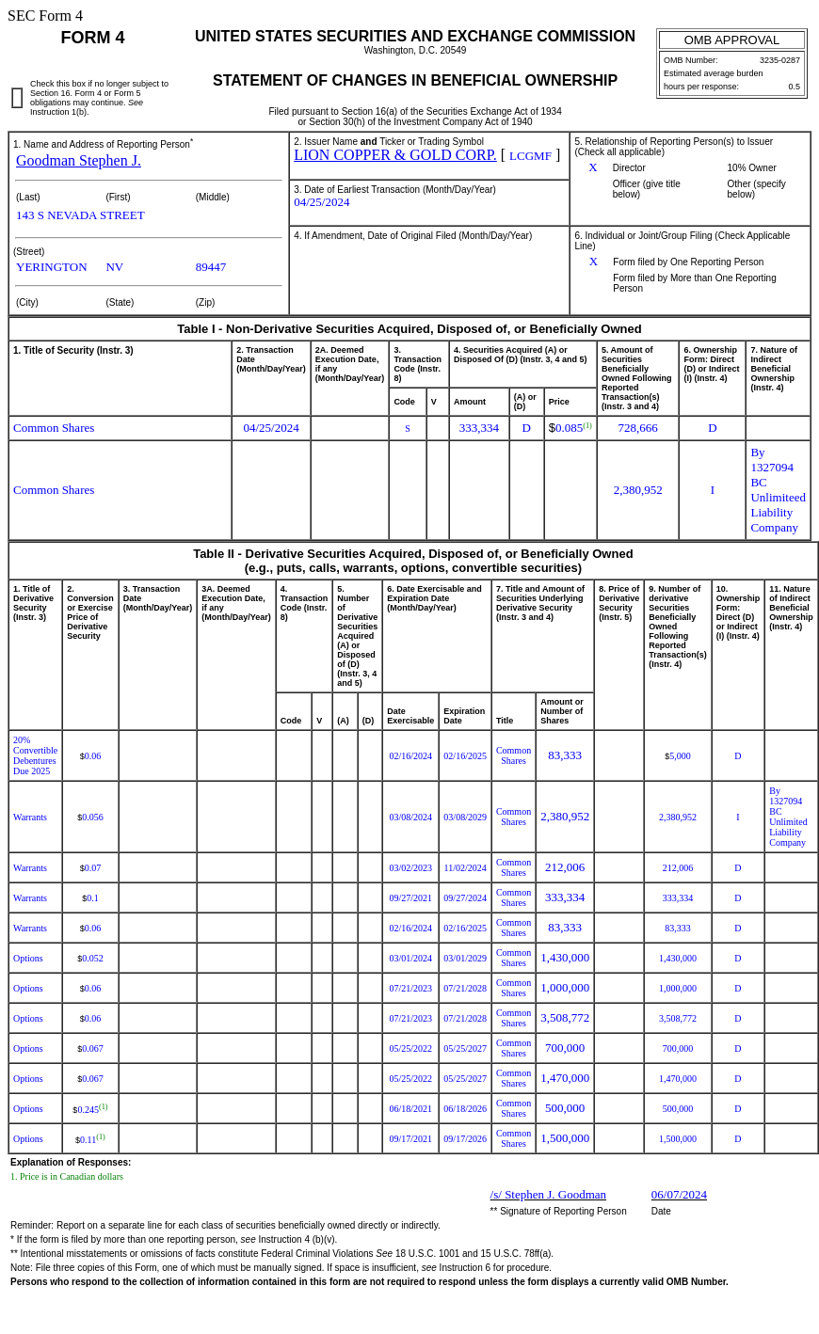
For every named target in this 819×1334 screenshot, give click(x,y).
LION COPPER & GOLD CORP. (395, 155)
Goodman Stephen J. (78, 160)
